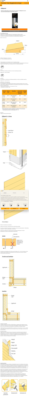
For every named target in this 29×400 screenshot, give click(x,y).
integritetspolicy (6, 201)
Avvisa (5, 208)
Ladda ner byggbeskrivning (14, 29)
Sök (27, 1)
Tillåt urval (14, 208)
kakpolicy (11, 201)
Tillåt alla (23, 208)
